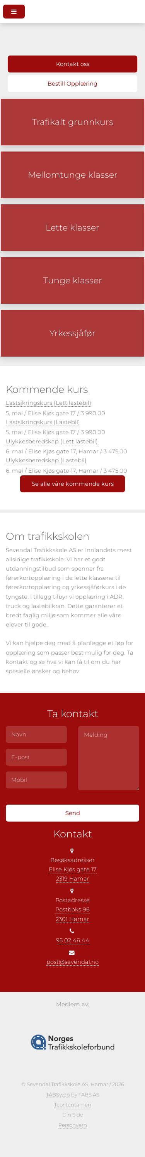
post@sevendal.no (72, 961)
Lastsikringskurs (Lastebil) (43, 422)
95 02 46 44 (72, 940)
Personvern (72, 1125)
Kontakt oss (72, 64)
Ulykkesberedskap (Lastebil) (46, 460)
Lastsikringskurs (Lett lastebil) (48, 402)
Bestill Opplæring (72, 83)
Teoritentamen (72, 1104)
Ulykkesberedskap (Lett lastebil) (52, 441)
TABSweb (58, 1094)
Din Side (72, 1115)
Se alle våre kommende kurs (73, 483)
